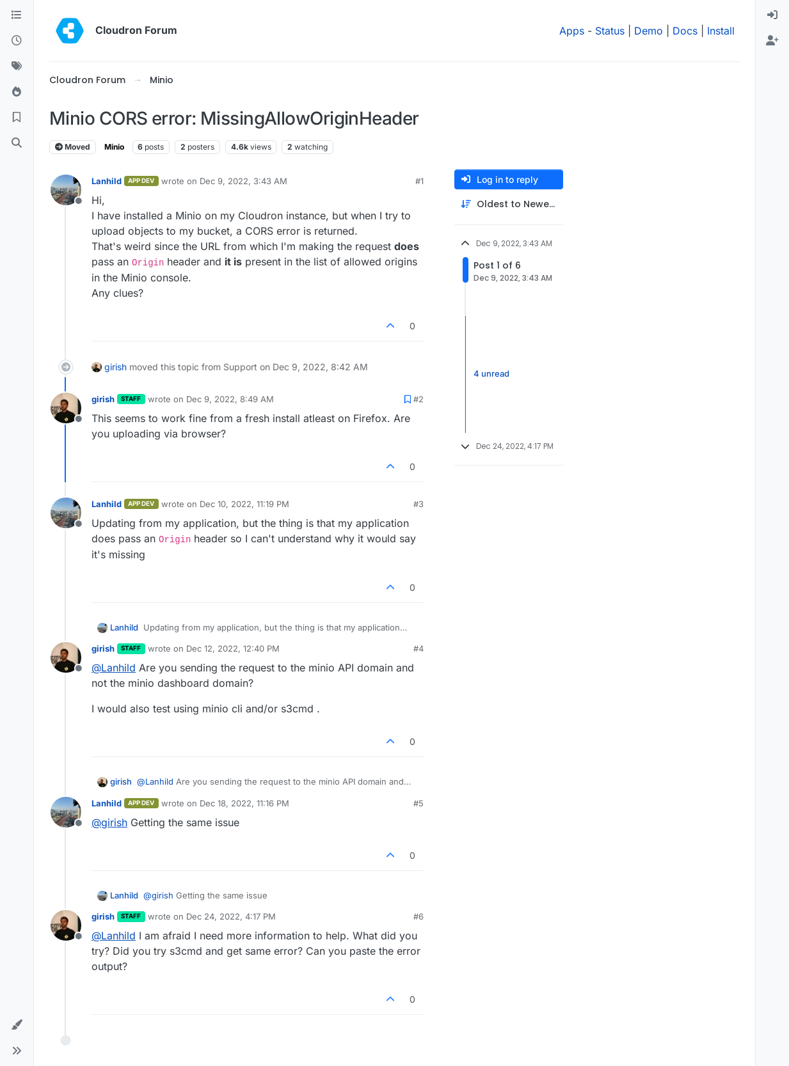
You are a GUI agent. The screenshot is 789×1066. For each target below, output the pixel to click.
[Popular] (16, 92)
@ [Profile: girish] (109, 822)
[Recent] (16, 41)
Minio (114, 147)
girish (115, 366)
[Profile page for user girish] (66, 408)
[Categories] (16, 15)
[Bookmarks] (16, 117)
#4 (418, 648)
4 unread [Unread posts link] (491, 374)
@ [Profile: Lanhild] (114, 667)
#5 (418, 803)
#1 (419, 181)
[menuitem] (772, 15)
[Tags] (16, 66)
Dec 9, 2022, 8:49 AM (230, 399)
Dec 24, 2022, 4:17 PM (231, 916)
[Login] (772, 15)
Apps (571, 30)
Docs (685, 30)
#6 (418, 916)
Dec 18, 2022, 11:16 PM (244, 803)
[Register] (772, 41)
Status (610, 30)
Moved (72, 147)
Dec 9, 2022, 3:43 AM (243, 181)
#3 (418, 504)
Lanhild (107, 181)
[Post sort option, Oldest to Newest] (508, 204)
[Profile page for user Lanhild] (66, 190)
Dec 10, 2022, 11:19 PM (244, 504)
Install (721, 30)
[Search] (16, 143)
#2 (418, 399)
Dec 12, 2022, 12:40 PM (233, 648)
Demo (648, 30)
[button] (16, 1025)
